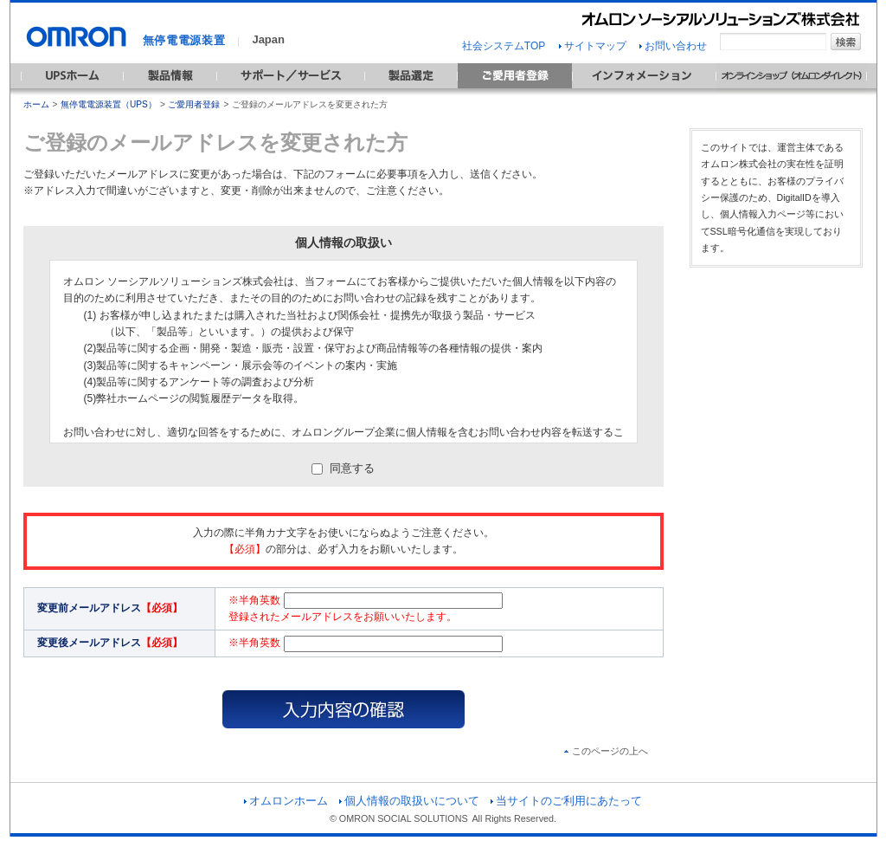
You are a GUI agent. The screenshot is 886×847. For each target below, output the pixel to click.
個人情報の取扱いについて (409, 800)
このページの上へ (606, 751)
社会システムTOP (503, 46)
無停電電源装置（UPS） (109, 104)
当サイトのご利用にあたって (566, 800)
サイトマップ (592, 46)
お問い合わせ (673, 46)
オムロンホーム (286, 800)
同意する (343, 468)
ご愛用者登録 (194, 104)
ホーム (36, 104)
